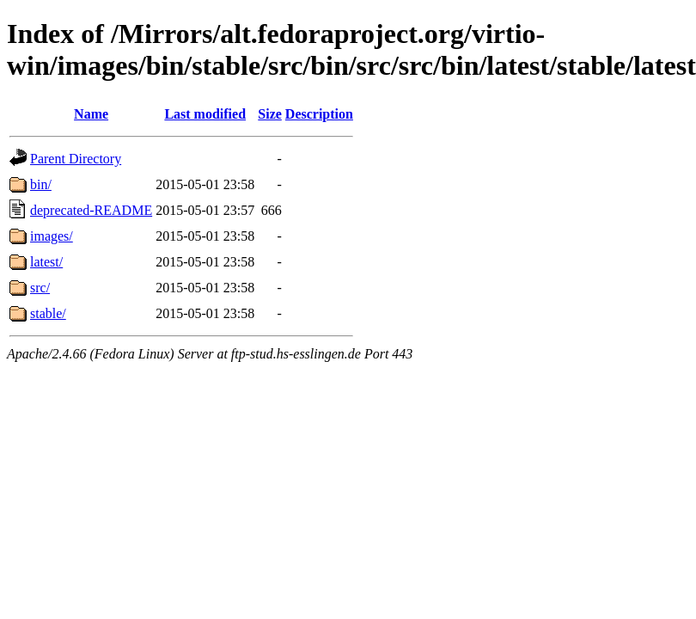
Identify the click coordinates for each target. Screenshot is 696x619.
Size (270, 114)
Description (319, 114)
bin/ (41, 184)
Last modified (205, 114)
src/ (40, 287)
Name (91, 114)
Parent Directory (75, 158)
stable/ (48, 313)
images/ (51, 236)
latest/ (46, 261)
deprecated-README (91, 210)
